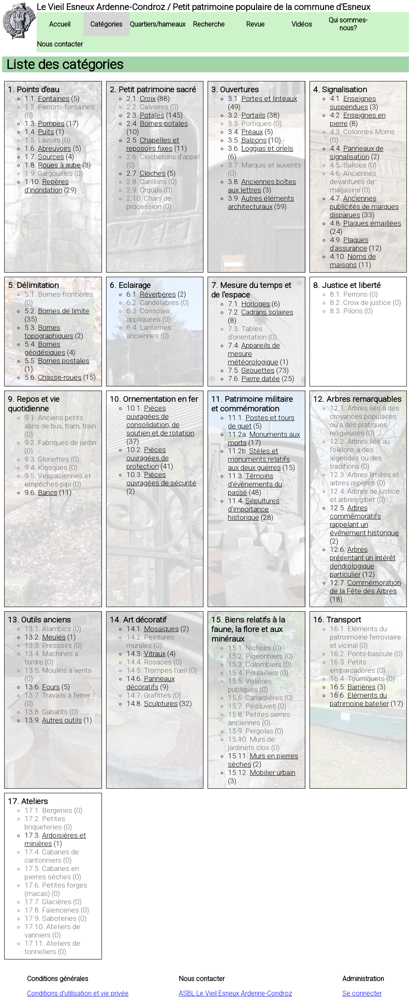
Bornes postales (63, 361)
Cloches (153, 173)
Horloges (255, 304)
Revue (255, 24)
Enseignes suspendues (353, 102)
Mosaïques (161, 629)
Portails (253, 115)
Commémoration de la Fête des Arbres (365, 586)
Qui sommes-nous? (348, 24)
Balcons (254, 140)
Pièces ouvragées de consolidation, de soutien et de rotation (160, 420)
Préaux (252, 132)
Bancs (47, 492)
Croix (148, 98)
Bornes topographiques (49, 331)
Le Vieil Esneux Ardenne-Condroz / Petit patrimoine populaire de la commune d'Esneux (203, 7)
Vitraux (155, 653)
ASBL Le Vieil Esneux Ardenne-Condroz (235, 993)
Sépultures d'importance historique (254, 509)
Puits (46, 132)
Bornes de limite (63, 311)
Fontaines (53, 98)
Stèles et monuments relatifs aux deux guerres (259, 459)
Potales (152, 115)
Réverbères (158, 294)
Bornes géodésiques (45, 348)
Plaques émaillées (372, 223)
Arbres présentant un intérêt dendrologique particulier (363, 561)
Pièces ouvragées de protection (147, 457)
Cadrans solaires (267, 312)
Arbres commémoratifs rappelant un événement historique (364, 520)
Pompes (51, 123)
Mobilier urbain (272, 772)
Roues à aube (59, 165)
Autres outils (62, 720)
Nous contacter (60, 44)
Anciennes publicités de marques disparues (364, 206)
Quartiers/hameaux (158, 24)
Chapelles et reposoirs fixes (152, 144)
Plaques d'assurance (349, 244)
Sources (51, 156)
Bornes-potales (164, 123)
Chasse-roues (60, 377)
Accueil (59, 24)
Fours (51, 687)
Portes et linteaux (269, 98)
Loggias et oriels (267, 148)
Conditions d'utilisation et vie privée (78, 993)
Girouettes (258, 370)
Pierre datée (260, 378)
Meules (54, 637)
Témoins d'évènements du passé (255, 484)
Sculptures (161, 703)
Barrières (361, 687)
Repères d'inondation (47, 185)
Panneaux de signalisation (357, 152)
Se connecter (362, 993)
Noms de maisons (353, 260)
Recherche (209, 24)
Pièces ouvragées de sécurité (161, 478)
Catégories (106, 24)
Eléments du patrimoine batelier (359, 699)
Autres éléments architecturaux (261, 202)
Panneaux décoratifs (150, 682)
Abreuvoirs (54, 148)
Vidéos (302, 24)
